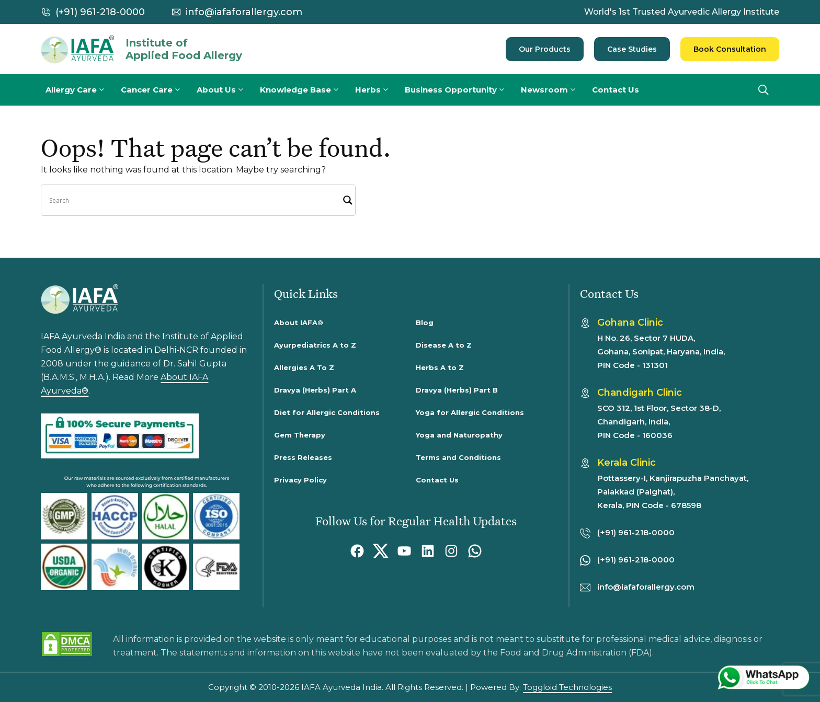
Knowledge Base (305, 90)
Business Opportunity (460, 90)
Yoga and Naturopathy (459, 435)
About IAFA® (298, 322)
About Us (226, 90)
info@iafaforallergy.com (244, 12)
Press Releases (303, 457)
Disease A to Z (444, 345)
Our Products (545, 49)
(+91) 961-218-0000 (100, 12)
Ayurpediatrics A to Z (315, 345)
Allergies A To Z (304, 367)
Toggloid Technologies (567, 687)
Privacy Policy (300, 480)
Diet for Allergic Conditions (327, 412)
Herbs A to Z (440, 367)
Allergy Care (80, 90)
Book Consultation (729, 49)
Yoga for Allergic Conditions (470, 412)
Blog (425, 322)
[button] (763, 90)
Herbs (377, 90)
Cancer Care (156, 90)
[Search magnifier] (347, 200)
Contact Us (615, 90)
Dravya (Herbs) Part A (315, 390)
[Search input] (193, 200)
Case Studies (632, 49)
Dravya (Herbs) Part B (457, 390)
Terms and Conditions (458, 457)
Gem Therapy (299, 435)
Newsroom (554, 90)
